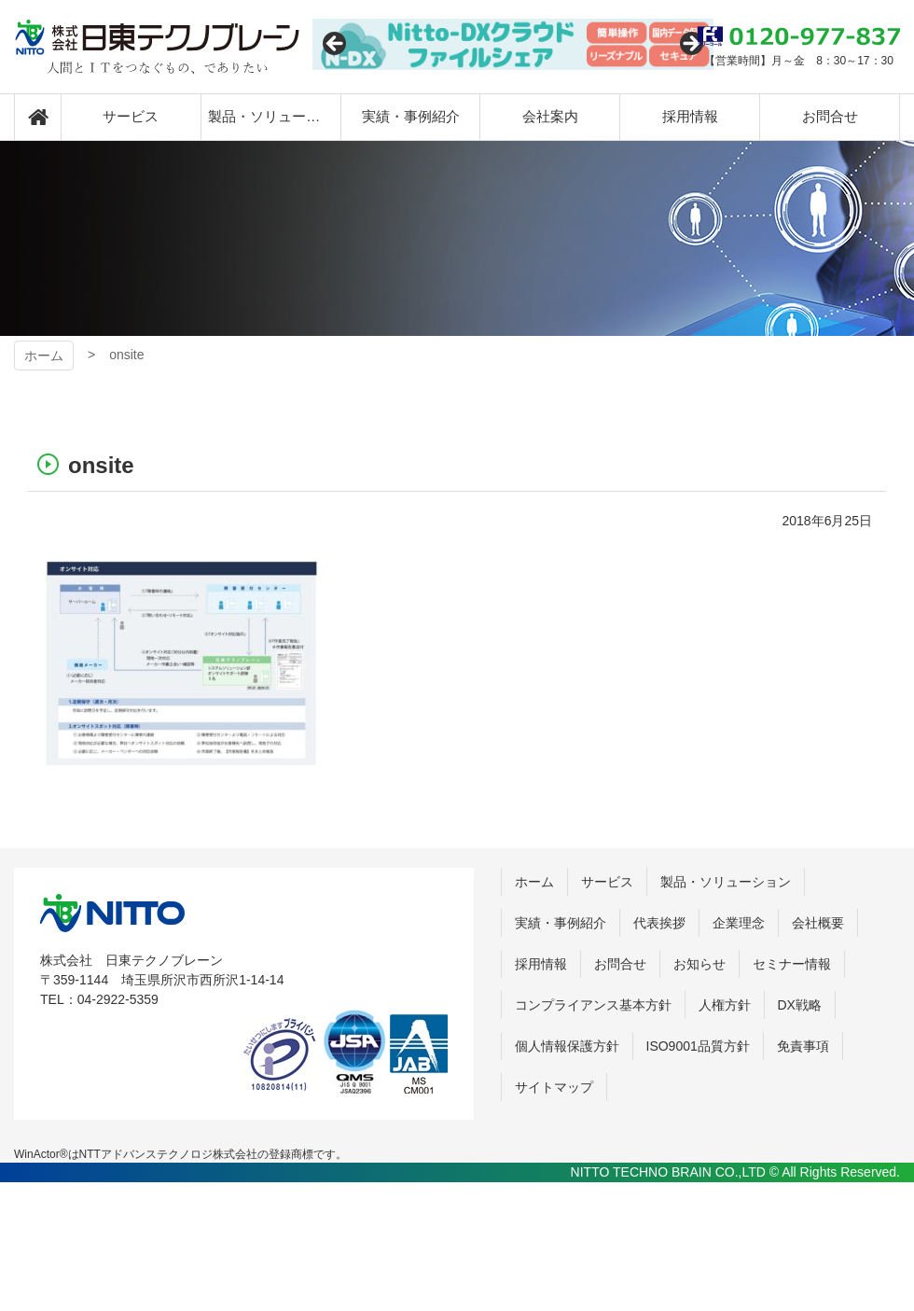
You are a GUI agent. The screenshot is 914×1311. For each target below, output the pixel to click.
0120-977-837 (799, 36)
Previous (336, 45)
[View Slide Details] (512, 44)
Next (690, 45)
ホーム (43, 355)
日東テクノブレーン (157, 47)
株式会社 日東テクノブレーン (112, 913)
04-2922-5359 (118, 999)
